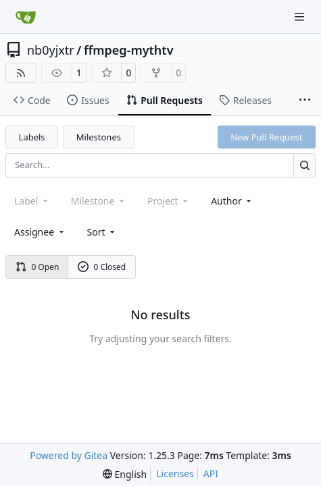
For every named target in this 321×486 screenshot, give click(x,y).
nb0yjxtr (50, 50)
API (210, 473)
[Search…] (304, 165)
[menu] (102, 232)
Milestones (98, 137)
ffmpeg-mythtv (129, 50)
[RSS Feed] (20, 73)
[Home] (26, 17)
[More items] (305, 100)
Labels (32, 137)
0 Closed (102, 267)
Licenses (175, 473)
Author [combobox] (232, 200)
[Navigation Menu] (300, 16)
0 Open (37, 267)
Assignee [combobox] (40, 231)
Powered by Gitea (68, 455)
